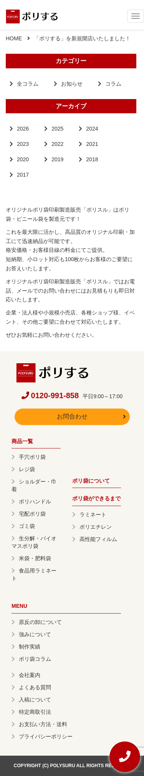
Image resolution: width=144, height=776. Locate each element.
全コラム (24, 84)
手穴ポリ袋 (29, 457)
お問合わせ (91, 416)
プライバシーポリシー (42, 736)
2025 (57, 129)
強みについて (31, 634)
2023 (23, 144)
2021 (92, 144)
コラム (109, 84)
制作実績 (26, 647)
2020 (23, 159)
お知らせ (68, 84)
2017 (23, 175)
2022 (57, 144)
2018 (92, 159)
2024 (92, 129)
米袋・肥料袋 (31, 558)
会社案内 (26, 675)
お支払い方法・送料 (39, 724)
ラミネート (89, 514)
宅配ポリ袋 (29, 514)
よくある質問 (31, 687)
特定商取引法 (31, 712)
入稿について (31, 700)
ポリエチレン (92, 527)
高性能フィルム (94, 539)
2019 (57, 159)
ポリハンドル (31, 501)
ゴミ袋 (23, 526)
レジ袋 (23, 469)
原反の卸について (37, 622)
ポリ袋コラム (31, 659)
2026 (23, 129)
